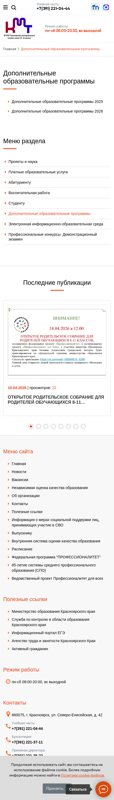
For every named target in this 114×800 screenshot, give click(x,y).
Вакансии (20, 480)
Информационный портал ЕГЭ (38, 633)
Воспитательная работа (29, 193)
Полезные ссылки (27, 512)
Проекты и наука (23, 161)
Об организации (26, 496)
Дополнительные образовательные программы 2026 (57, 111)
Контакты (20, 504)
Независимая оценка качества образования (50, 488)
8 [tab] (83, 426)
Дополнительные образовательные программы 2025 (57, 101)
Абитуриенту (20, 182)
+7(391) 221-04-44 (53, 8)
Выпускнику (22, 533)
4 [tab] (53, 426)
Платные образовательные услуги (38, 172)
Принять (54, 788)
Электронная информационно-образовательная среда (56, 224)
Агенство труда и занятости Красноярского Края (53, 641)
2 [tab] (38, 426)
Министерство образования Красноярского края (53, 611)
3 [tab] (46, 426)
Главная (19, 464)
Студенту (17, 203)
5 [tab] (61, 426)
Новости (19, 472)
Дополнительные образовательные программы (49, 213)
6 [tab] (68, 426)
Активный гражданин (30, 649)
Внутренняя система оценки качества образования (56, 541)
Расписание (22, 549)
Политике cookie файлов (82, 775)
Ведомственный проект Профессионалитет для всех (57, 578)
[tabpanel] (57, 358)
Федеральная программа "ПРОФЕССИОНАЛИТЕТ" (56, 557)
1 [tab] (31, 426)
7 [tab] (76, 426)
